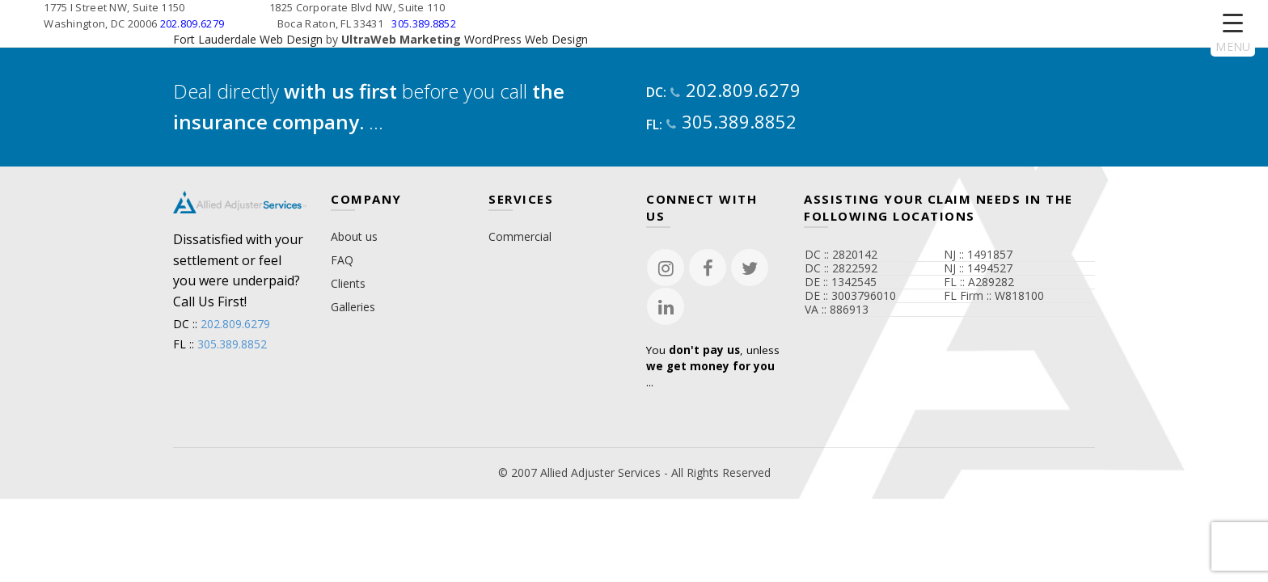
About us (354, 236)
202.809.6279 (192, 23)
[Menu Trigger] (1233, 34)
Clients (348, 283)
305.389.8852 (423, 23)
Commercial (520, 236)
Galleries (353, 306)
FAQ (342, 260)
